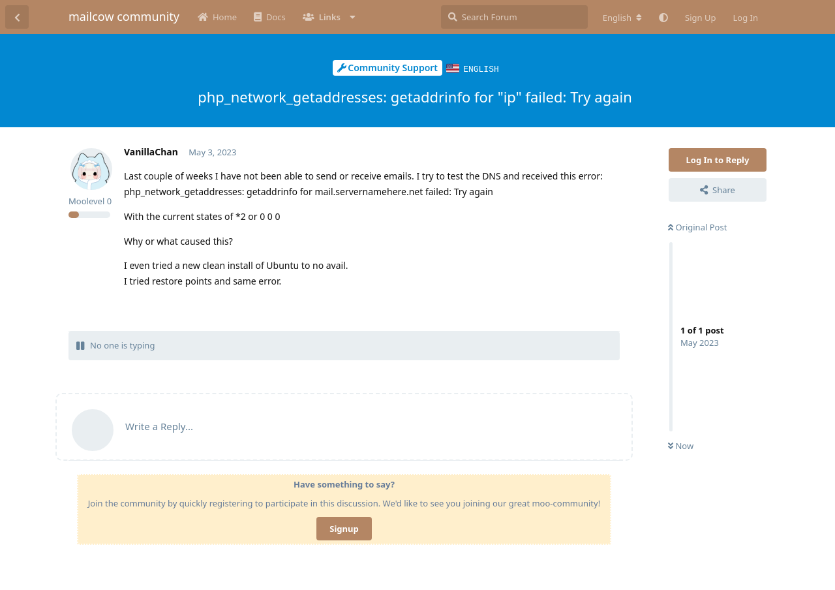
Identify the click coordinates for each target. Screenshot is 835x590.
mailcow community (123, 16)
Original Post (697, 226)
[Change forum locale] (622, 17)
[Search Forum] (514, 17)
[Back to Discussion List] (17, 17)
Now (680, 445)
